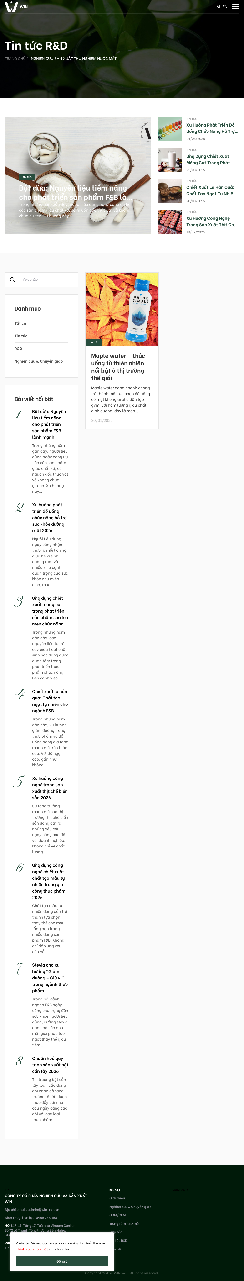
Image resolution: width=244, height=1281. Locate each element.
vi (218, 6)
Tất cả (20, 323)
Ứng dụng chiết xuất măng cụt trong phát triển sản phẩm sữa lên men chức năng (50, 610)
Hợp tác (115, 1231)
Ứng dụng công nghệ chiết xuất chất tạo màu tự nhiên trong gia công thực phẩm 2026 (49, 881)
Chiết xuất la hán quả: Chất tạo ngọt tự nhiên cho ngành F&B (211, 193)
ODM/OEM (117, 1214)
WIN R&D (180, 1189)
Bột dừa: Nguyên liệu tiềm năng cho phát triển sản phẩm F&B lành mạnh (77, 196)
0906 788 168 (46, 1217)
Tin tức (27, 177)
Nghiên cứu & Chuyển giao (39, 361)
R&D (18, 348)
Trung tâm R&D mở (124, 1223)
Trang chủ (15, 58)
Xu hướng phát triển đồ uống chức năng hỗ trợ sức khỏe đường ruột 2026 (49, 517)
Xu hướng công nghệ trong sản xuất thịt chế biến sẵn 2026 (211, 224)
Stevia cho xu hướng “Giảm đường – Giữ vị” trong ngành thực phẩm (50, 977)
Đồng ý (62, 1261)
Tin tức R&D (118, 1240)
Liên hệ (115, 1248)
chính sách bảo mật (32, 1248)
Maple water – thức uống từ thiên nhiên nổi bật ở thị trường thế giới (118, 366)
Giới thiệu (117, 1197)
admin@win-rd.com (44, 1209)
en (225, 6)
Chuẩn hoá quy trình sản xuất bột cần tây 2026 (50, 1064)
